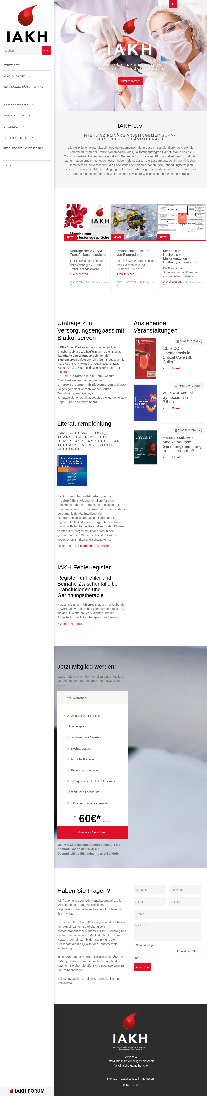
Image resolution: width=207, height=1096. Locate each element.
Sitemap (112, 1078)
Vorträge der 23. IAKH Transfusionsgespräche (88, 253)
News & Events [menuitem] (14, 76)
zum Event (172, 368)
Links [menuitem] (7, 165)
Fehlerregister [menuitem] (15, 137)
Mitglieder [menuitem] (11, 126)
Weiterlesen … (82, 274)
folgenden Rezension (94, 545)
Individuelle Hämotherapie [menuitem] (23, 86)
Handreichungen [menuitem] (16, 104)
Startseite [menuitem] (11, 65)
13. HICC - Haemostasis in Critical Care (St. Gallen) (177, 355)
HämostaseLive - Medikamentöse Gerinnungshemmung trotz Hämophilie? (182, 444)
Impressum (148, 1078)
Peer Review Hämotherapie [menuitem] (23, 148)
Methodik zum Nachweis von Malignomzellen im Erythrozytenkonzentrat (181, 256)
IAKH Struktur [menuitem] (14, 115)
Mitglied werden (130, 81)
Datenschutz (129, 1078)
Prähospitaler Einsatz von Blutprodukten (133, 253)
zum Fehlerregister (73, 623)
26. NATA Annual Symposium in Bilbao (178, 397)
